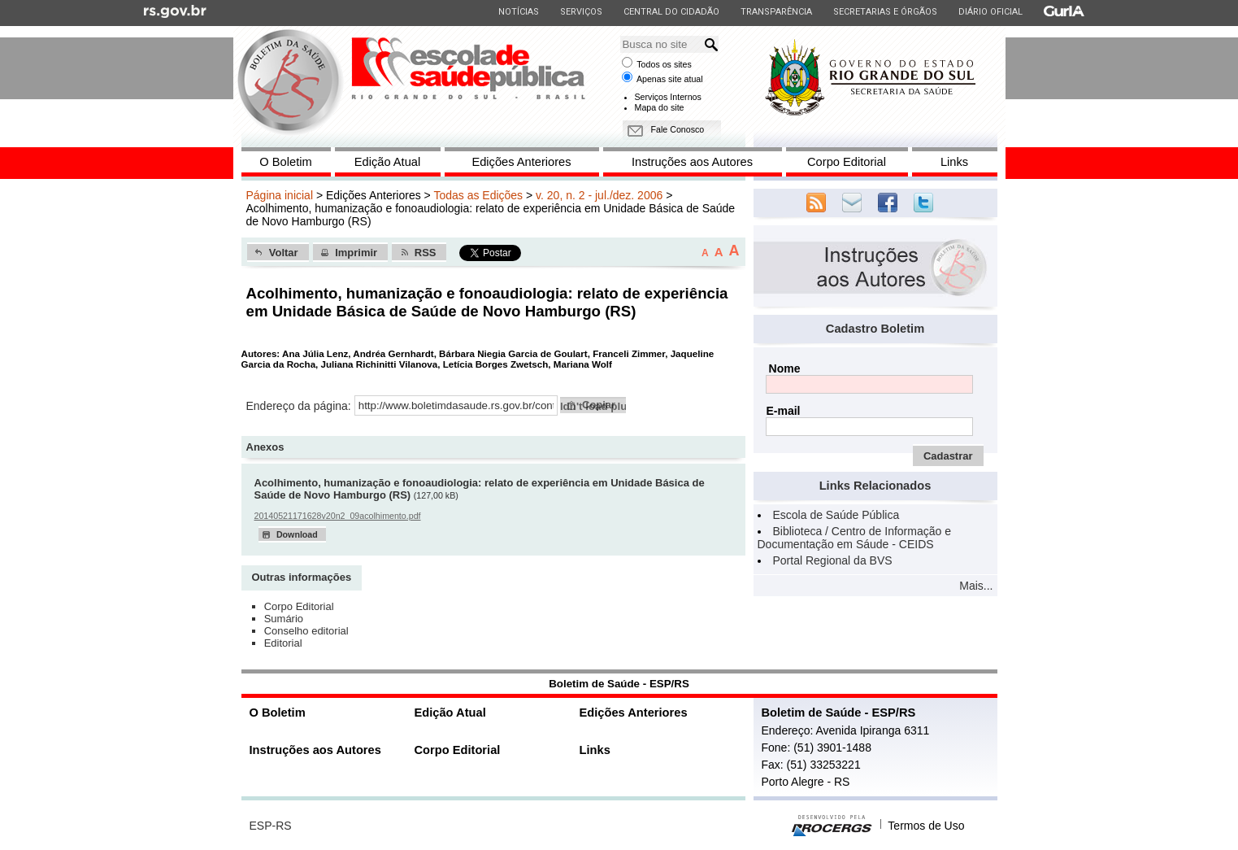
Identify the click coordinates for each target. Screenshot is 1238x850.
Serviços (580, 11)
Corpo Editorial (846, 161)
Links (954, 161)
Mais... (976, 585)
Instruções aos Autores (692, 161)
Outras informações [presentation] (301, 577)
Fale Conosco (678, 129)
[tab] (302, 578)
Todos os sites (664, 64)
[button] (278, 252)
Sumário (283, 618)
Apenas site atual (669, 79)
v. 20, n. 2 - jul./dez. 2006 (599, 195)
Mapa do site (659, 107)
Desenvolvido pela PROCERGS (832, 825)
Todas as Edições (478, 195)
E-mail (783, 410)
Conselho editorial (306, 631)
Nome (785, 368)
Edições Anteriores (521, 161)
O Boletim (285, 161)
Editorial (283, 643)
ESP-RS (271, 825)
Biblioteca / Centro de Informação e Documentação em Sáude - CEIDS (854, 538)
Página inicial (280, 195)
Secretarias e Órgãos (884, 11)
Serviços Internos (668, 97)
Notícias (518, 11)
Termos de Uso (926, 825)
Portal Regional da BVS (833, 560)
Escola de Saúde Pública (836, 514)
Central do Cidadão (671, 11)
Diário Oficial (990, 11)
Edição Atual (387, 161)
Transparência (776, 11)
